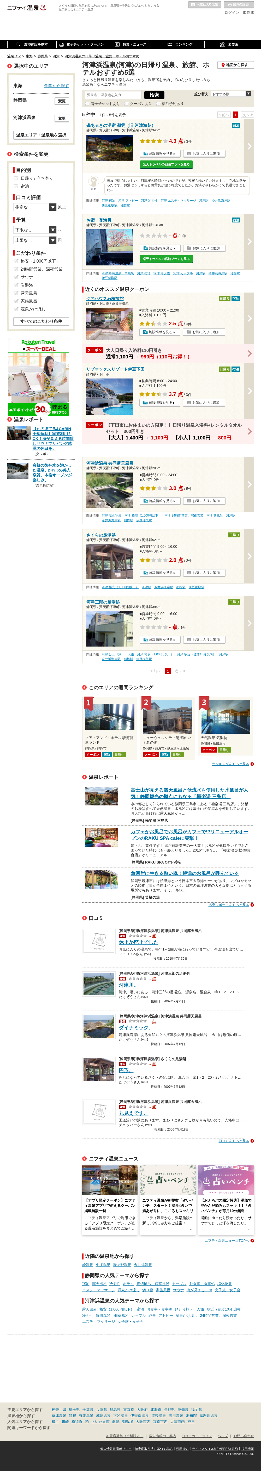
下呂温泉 (120, 1415)
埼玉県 (74, 1409)
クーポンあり (141, 104)
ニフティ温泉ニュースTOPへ (227, 1241)
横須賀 (77, 1421)
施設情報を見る (161, 154)
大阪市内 (143, 1421)
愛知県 (182, 1409)
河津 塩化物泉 (111, 515)
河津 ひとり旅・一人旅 (118, 654)
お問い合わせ (244, 1436)
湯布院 (191, 1415)
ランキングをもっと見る (230, 764)
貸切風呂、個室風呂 (153, 1284)
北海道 (155, 1409)
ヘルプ (223, 1436)
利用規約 (182, 1449)
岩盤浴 (27, 285)
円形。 (126, 1070)
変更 (62, 101)
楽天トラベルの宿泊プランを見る (166, 164)
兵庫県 (101, 1409)
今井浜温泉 (143, 1265)
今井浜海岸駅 (221, 200)
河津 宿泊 (108, 200)
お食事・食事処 (202, 1284)
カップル (179, 1284)
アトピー (165, 1315)
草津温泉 (59, 1415)
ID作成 (248, 12)
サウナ (178, 1290)
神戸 (191, 1421)
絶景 (152, 1315)
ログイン (231, 12)
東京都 (128, 1409)
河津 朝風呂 (214, 515)
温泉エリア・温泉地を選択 (41, 135)
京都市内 (160, 1421)
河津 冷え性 (149, 200)
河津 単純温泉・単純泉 (118, 273)
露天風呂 (99, 1284)
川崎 (65, 1421)
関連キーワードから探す (28, 1428)
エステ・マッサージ (98, 1290)
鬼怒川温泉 (208, 1415)
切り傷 (147, 1290)
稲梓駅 (125, 205)
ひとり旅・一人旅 (189, 1309)
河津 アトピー (128, 200)
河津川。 (129, 985)
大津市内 (177, 1421)
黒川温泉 (176, 1415)
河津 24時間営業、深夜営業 (183, 515)
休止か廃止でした (138, 942)
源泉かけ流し (129, 1290)
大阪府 (142, 1409)
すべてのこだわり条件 (41, 321)
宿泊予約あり (173, 104)
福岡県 (196, 1409)
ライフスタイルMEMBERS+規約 (215, 1449)
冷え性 (114, 1284)
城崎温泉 (103, 1415)
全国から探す (56, 85)
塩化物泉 (224, 1284)
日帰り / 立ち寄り (37, 178)
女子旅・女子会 (227, 1290)
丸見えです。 (134, 1113)
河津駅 (204, 200)
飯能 (116, 1421)
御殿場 (127, 1421)
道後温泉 (158, 1415)
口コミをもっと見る (234, 1141)
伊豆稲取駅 (109, 205)
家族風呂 (163, 1290)
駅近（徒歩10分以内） (225, 1309)
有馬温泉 (86, 1415)
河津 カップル (183, 273)
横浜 (55, 1421)
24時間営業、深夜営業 (218, 1315)
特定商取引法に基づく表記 (154, 1449)
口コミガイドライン (197, 1436)
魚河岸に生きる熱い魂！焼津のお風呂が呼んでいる (185, 873)
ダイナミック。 (136, 1028)
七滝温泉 (103, 1265)
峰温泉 (87, 1265)
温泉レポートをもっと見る (229, 905)
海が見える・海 (199, 1290)
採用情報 (247, 1449)
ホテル (128, 1284)
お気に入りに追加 (206, 154)
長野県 (169, 1409)
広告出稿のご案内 (162, 1436)
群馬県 (115, 1409)
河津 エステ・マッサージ (178, 200)
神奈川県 (59, 1409)
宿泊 (86, 1284)
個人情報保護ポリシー (116, 1449)
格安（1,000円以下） (116, 1309)
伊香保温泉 (139, 1415)
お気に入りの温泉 (204, 5)
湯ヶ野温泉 (122, 1265)
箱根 (72, 1415)
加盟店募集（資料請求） (124, 1436)
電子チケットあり (105, 104)
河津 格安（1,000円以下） (142, 515)
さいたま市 (100, 1421)
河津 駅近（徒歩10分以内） (196, 654)
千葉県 (87, 1409)
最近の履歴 (239, 5)
